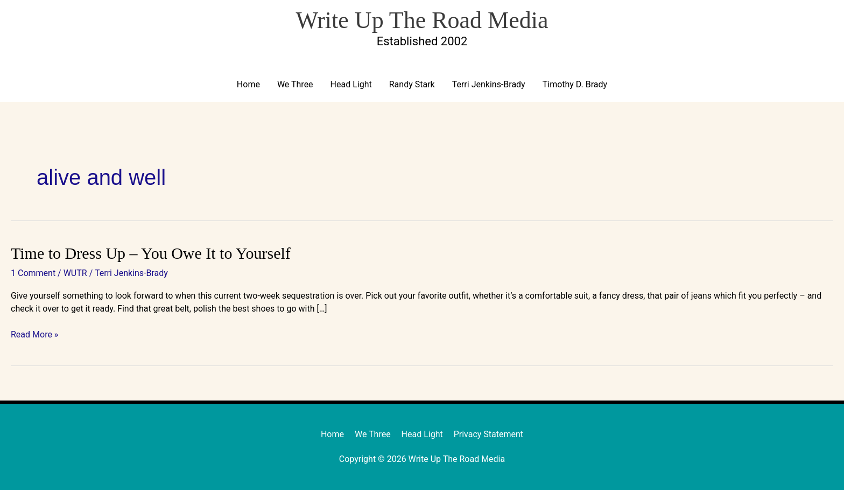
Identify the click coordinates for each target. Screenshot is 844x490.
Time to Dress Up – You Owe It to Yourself (151, 253)
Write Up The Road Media (422, 20)
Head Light (351, 84)
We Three (295, 84)
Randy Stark (412, 84)
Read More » (34, 334)
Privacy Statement (488, 434)
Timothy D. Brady (575, 84)
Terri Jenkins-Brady (488, 84)
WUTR (75, 273)
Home (248, 84)
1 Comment (33, 273)
